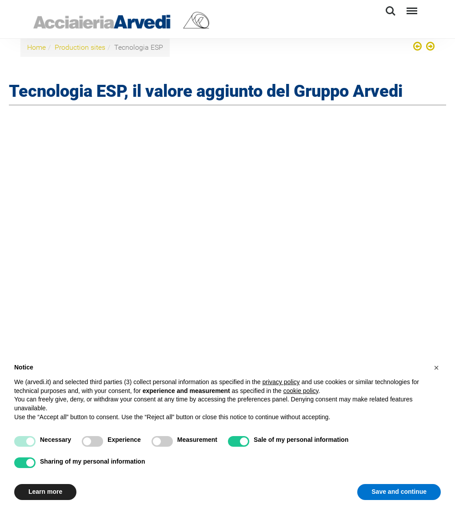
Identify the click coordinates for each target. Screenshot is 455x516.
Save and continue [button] (399, 491)
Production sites (80, 47)
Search (390, 11)
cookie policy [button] (300, 390)
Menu (411, 7)
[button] (436, 368)
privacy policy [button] (280, 381)
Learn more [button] (45, 491)
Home (36, 47)
